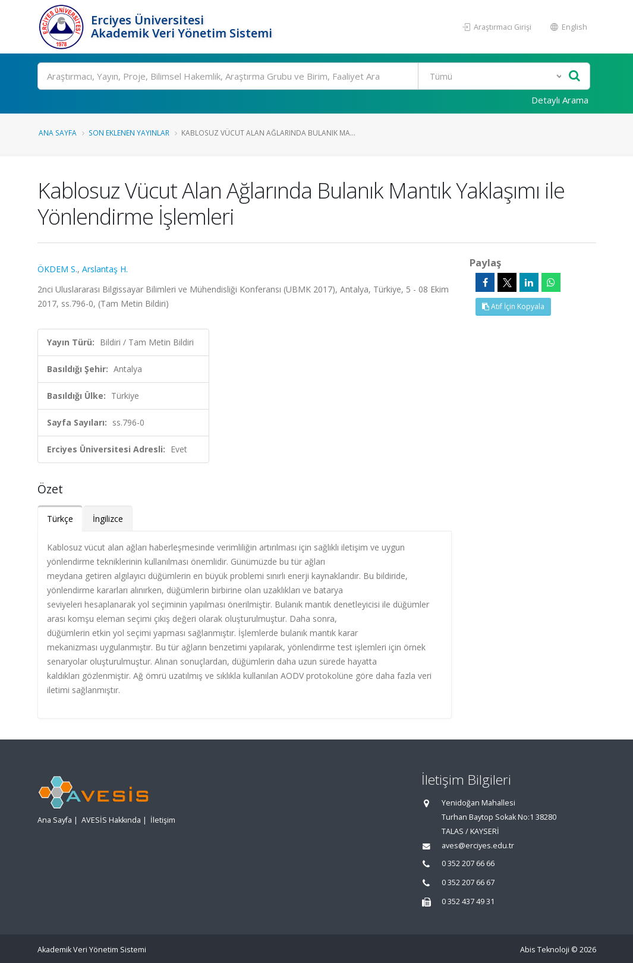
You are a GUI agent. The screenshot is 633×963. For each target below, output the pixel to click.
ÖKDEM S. (57, 269)
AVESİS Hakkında (111, 820)
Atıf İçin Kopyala (513, 306)
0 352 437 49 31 (468, 901)
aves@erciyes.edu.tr (478, 846)
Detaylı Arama (559, 100)
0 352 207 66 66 (468, 863)
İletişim (162, 820)
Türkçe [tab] (60, 518)
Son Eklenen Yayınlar (129, 132)
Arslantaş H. (105, 269)
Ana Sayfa (58, 132)
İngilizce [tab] (108, 518)
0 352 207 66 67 (468, 882)
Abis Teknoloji (544, 950)
